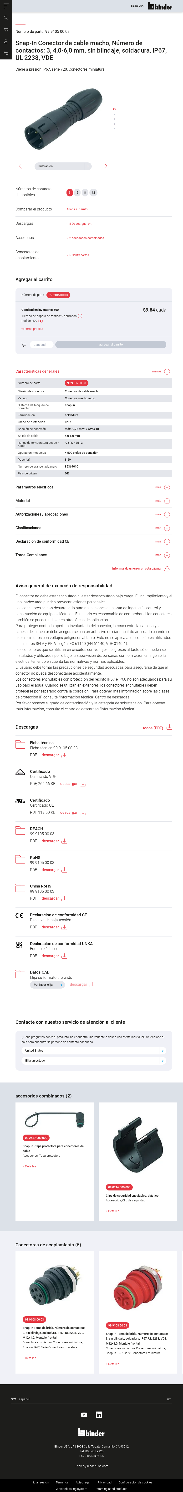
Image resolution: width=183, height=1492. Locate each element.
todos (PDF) (153, 728)
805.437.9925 (94, 1451)
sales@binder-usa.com (92, 1466)
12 (93, 192)
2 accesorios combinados (86, 238)
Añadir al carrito (76, 209)
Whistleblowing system (71, 1489)
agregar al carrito (111, 344)
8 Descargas (80, 223)
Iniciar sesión (40, 1482)
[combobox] (63, 166)
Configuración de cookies (135, 1482)
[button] (6, 6)
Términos (62, 1482)
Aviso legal (83, 1482)
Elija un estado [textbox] (35, 1060)
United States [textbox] (34, 1050)
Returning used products (111, 1489)
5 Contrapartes (79, 255)
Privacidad (104, 1482)
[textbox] (61, 166)
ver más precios (32, 329)
